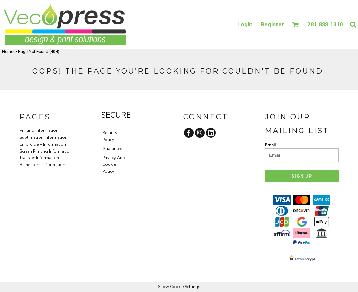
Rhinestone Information (42, 165)
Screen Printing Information (45, 151)
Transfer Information (39, 158)
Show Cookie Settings (179, 287)
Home (8, 51)
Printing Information (38, 130)
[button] (295, 24)
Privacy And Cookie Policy (113, 164)
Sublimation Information (43, 137)
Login (245, 24)
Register (272, 24)
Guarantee (112, 149)
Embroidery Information (42, 144)
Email (270, 145)
